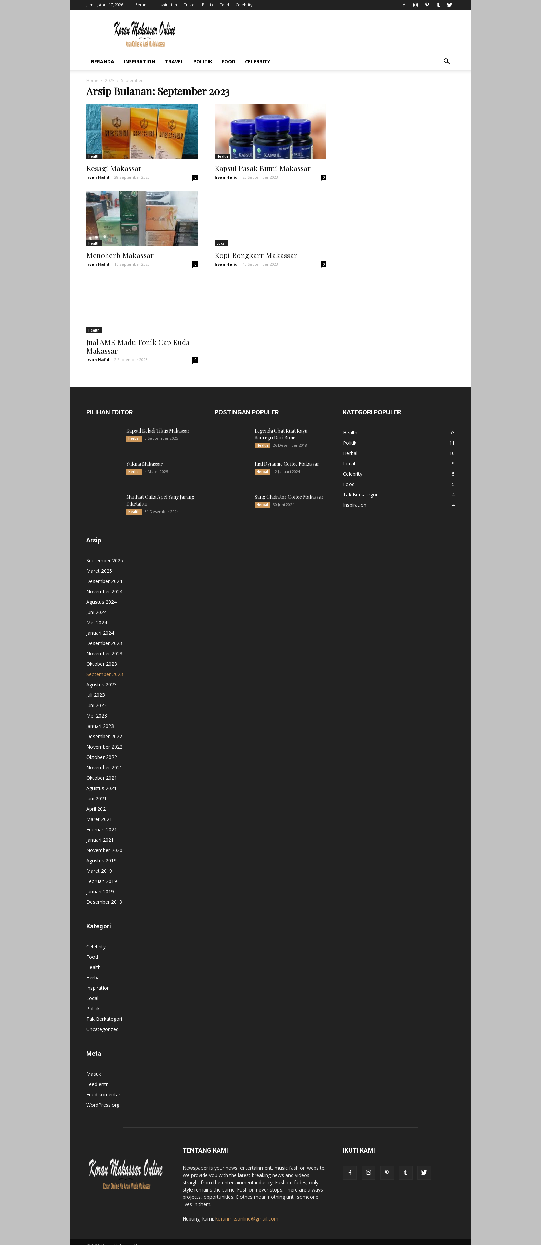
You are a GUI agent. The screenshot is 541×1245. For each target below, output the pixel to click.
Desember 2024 (104, 574)
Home (92, 80)
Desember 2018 (104, 895)
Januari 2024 (100, 626)
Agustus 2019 (101, 853)
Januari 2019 (100, 884)
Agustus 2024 (101, 595)
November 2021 (104, 760)
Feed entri (97, 1077)
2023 (110, 80)
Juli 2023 (95, 688)
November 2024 (104, 584)
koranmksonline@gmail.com (246, 1211)
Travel (189, 4)
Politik (207, 4)
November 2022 (104, 740)
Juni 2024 (96, 605)
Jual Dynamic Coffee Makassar (287, 457)
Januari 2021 (100, 833)
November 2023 (104, 646)
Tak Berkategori (104, 1012)
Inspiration (167, 4)
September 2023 (104, 667)
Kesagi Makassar (114, 168)
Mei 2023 (96, 708)
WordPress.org (102, 1098)
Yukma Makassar (144, 457)
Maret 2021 (99, 812)
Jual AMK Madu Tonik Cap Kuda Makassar (138, 339)
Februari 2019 (101, 874)
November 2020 (104, 843)
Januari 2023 (100, 719)
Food (224, 4)
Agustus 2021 (101, 781)
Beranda (143, 4)
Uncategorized (102, 1022)
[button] (446, 62)
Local (221, 243)
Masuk (93, 1067)
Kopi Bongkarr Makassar (256, 255)
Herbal (134, 431)
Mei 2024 (96, 615)
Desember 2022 (104, 729)
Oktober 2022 (101, 750)
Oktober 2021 (101, 771)
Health (94, 156)
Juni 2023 (96, 698)
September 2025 (104, 553)
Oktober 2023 (101, 657)
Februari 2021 (101, 822)
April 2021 (97, 802)
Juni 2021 (96, 791)
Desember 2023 (104, 636)
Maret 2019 (99, 864)
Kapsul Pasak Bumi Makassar (263, 168)
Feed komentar (103, 1087)
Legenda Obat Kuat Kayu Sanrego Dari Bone (281, 427)
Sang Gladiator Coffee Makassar (289, 490)
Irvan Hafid (97, 177)
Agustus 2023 (101, 677)
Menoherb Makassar (120, 255)
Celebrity (244, 4)
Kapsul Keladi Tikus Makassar (158, 424)
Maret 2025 (99, 564)
